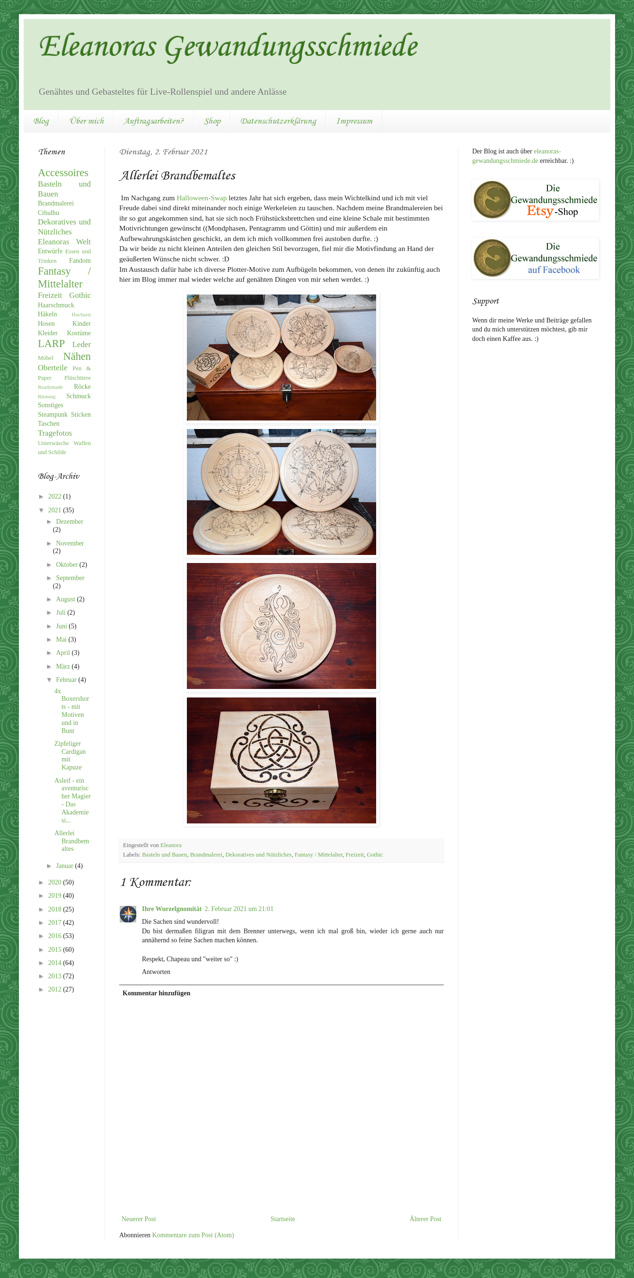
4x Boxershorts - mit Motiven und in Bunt (71, 711)
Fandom (80, 260)
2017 (55, 922)
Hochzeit (81, 314)
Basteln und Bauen (164, 854)
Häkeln (47, 314)
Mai (62, 639)
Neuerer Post (139, 1219)
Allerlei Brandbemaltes (71, 841)
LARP (51, 343)
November (70, 543)
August (66, 599)
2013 (55, 976)
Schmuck (78, 396)
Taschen (49, 423)
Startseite (283, 1219)
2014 (55, 962)
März (63, 666)
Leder (81, 344)
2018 (55, 909)
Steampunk (53, 414)
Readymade (50, 387)
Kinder (81, 323)
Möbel (45, 358)
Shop (212, 121)
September (70, 577)
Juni (62, 626)
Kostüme (79, 333)
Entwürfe (50, 251)
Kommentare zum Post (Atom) (193, 1235)
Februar (67, 679)
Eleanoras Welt (64, 241)
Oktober (67, 564)
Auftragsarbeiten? (153, 121)
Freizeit (355, 854)
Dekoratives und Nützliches (259, 854)
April (63, 652)
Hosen (46, 323)
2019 (55, 895)
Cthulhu (48, 212)
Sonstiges (50, 405)
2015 (55, 949)
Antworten (156, 971)
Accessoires (63, 173)
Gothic (375, 854)
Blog (41, 121)
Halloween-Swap (201, 198)
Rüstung (46, 396)
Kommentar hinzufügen (156, 993)
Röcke (82, 386)
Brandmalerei (206, 854)
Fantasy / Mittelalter (319, 854)
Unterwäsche (53, 443)
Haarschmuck (56, 305)
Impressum (354, 121)
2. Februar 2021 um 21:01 (238, 908)
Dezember (69, 521)
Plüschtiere (77, 378)
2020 (55, 882)
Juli (61, 612)
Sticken (81, 414)
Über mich (86, 121)
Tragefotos (55, 433)
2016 (55, 935)
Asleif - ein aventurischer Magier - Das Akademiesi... (72, 800)
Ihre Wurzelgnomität (172, 908)
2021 (55, 510)
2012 (55, 989)
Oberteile (52, 367)
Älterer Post (425, 1219)
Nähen (77, 356)
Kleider (48, 333)
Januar (65, 865)
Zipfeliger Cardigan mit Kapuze (70, 755)
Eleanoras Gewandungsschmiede (227, 47)
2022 (55, 496)
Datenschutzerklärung (278, 121)
